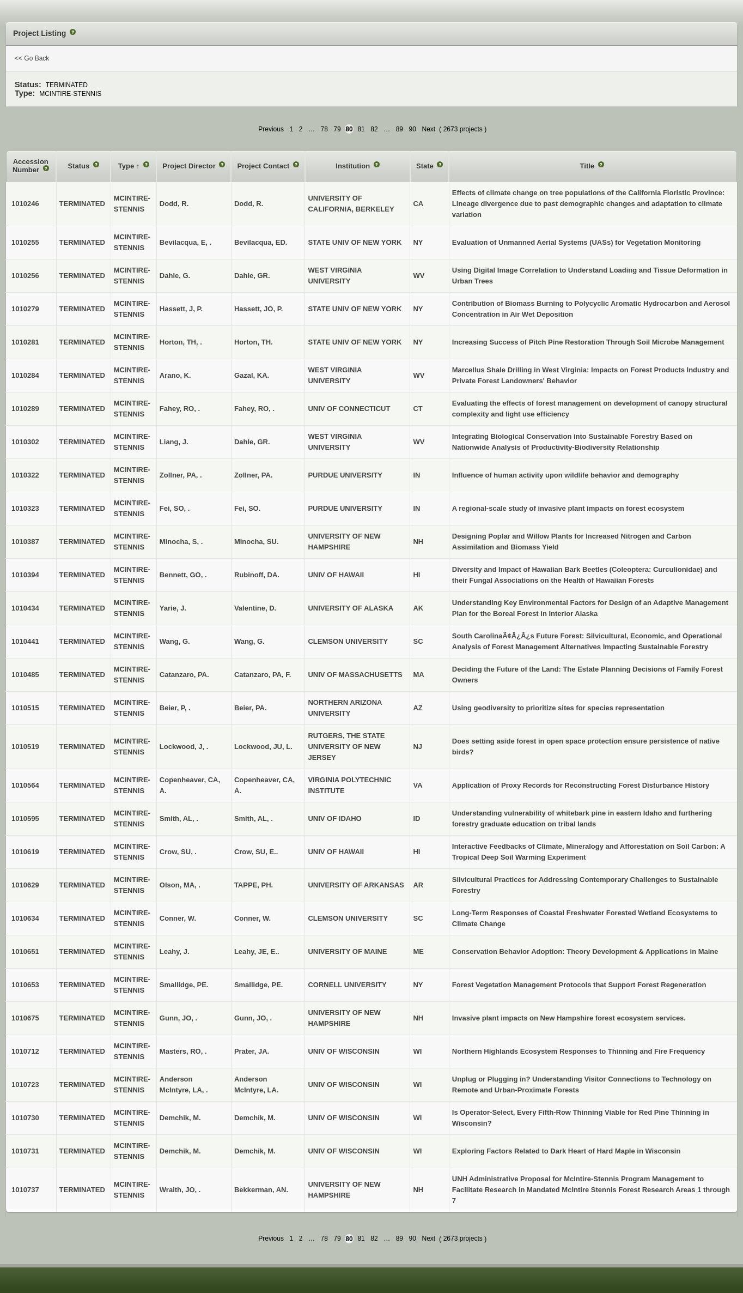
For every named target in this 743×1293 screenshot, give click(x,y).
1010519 (25, 746)
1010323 (25, 508)
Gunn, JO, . (253, 1018)
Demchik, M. (255, 1118)
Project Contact (264, 166)
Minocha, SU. (256, 541)
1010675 (25, 1018)
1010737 (25, 1190)
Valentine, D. (255, 608)
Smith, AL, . (253, 818)
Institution (354, 166)
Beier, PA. (250, 708)
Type (127, 166)
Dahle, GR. (252, 275)
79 (336, 129)
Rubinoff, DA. (256, 575)
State (425, 166)
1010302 (25, 442)
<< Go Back (32, 58)
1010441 (25, 641)
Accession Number (30, 166)
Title (588, 166)
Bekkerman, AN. (261, 1190)
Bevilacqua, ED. (261, 242)
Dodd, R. (248, 204)
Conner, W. (252, 918)
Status (80, 166)
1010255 (25, 242)
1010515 (25, 708)
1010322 (25, 475)
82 (373, 129)
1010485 (25, 674)
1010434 (25, 608)
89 (399, 129)
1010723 (25, 1084)
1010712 (25, 1051)
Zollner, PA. (253, 475)
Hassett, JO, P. (258, 309)
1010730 (25, 1118)
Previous (271, 129)
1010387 (25, 541)
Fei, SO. (247, 508)
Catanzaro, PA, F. (262, 674)
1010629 (25, 885)
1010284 (25, 375)
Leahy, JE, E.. (256, 951)
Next (428, 129)
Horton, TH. (253, 342)
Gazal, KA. (251, 375)
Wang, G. (249, 641)
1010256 (25, 275)
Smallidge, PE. (258, 985)
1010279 (25, 309)
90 (412, 129)
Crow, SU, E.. (256, 852)
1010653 (25, 985)
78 (323, 129)
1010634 (25, 918)
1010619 (25, 852)
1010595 (25, 818)
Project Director (189, 166)
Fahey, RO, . (254, 408)
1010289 (25, 408)
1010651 (25, 951)
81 (360, 129)
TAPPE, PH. (253, 885)
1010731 (25, 1151)
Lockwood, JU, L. (263, 746)
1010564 (25, 785)
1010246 (25, 204)
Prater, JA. (251, 1051)
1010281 (25, 342)
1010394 (25, 575)
